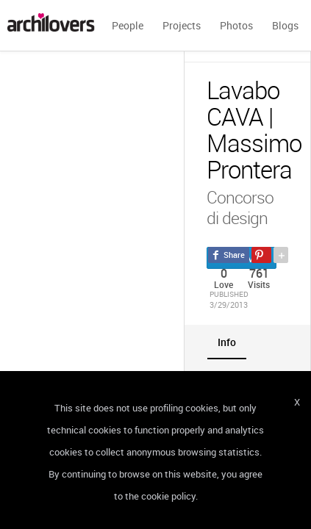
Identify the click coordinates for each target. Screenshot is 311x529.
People (127, 25)
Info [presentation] (227, 342)
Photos (236, 25)
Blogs (285, 25)
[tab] (227, 342)
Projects (181, 25)
